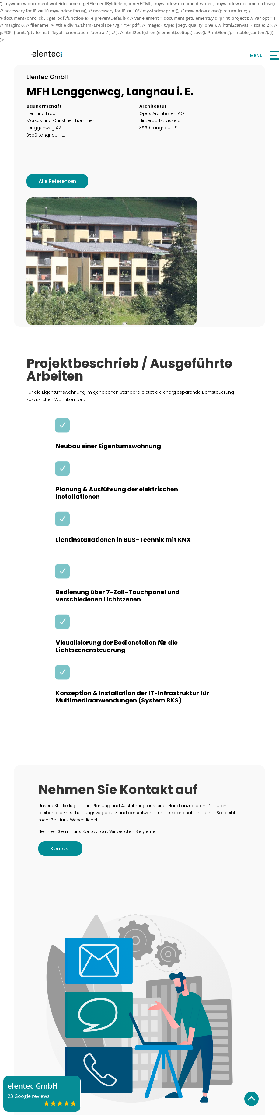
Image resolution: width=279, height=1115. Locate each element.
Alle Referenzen (57, 181)
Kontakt (60, 848)
